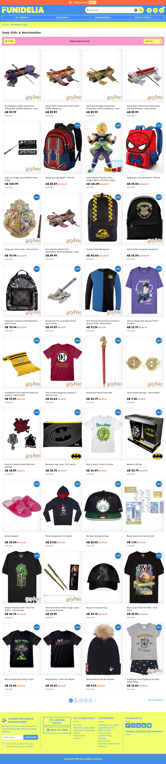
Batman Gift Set (134, 464)
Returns (77, 733)
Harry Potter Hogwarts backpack (142, 249)
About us (102, 746)
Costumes (61, 17)
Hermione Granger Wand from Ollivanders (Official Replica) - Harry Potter (103, 107)
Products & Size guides (84, 727)
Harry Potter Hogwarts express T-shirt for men (61, 393)
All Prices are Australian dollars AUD (109, 742)
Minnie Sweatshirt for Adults (58, 536)
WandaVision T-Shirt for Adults (59, 679)
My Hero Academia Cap (97, 536)
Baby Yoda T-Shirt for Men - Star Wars (142, 609)
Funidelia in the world (108, 725)
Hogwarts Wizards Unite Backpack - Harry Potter (22, 322)
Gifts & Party (142, 17)
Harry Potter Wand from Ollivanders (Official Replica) (62, 107)
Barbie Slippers (12, 536)
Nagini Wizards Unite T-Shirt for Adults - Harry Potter (19, 609)
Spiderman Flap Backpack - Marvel (143, 177)
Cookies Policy (105, 735)
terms (20, 746)
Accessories (102, 17)
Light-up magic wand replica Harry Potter (21, 178)
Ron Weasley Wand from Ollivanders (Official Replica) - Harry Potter (62, 250)
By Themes (21, 17)
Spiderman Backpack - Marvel (59, 177)
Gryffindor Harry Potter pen (99, 392)
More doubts (79, 735)
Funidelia (5, 25)
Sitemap (102, 738)
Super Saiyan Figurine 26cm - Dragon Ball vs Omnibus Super (100, 178)
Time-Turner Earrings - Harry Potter (143, 392)
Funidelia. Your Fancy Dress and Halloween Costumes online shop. (23, 10)
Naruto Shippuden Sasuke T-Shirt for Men (142, 322)
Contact (77, 738)
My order (77, 725)
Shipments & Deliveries (84, 730)
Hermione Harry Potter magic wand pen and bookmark (62, 609)
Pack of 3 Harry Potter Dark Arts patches (20, 465)
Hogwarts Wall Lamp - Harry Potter (21, 249)
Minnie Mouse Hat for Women (100, 679)
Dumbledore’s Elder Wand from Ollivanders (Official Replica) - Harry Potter (22, 107)
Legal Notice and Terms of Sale (106, 729)
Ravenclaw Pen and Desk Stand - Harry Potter (61, 322)
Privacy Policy (104, 733)
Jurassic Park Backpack (97, 249)
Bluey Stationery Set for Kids (140, 536)
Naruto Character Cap (96, 608)
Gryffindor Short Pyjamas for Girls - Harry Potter (143, 680)
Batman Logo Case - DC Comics (60, 464)
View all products (156, 700)
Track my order (57, 730)
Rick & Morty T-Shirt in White (99, 464)
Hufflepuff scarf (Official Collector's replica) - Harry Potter (22, 393)
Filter (11, 41)
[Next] (96, 700)
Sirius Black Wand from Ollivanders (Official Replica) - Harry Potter (143, 107)
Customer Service (57, 721)
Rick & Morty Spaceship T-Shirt (19, 679)
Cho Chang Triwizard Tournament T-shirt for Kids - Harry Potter (103, 322)
